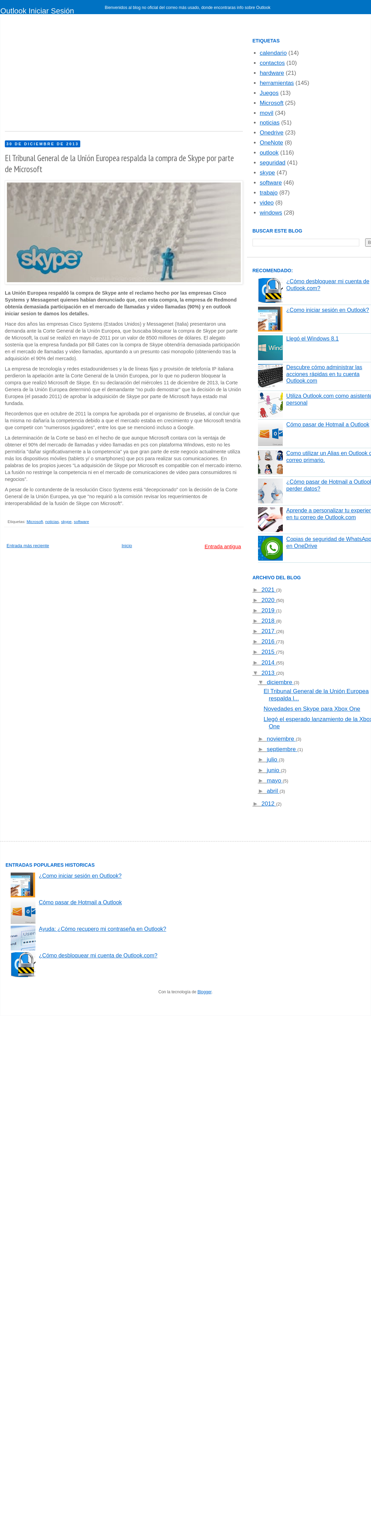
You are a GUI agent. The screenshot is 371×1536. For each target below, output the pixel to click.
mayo (275, 780)
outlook (269, 152)
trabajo (269, 192)
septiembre (282, 749)
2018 (268, 621)
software (81, 521)
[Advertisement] (133, 76)
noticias (52, 521)
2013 (268, 673)
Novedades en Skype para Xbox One (312, 709)
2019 (268, 610)
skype (66, 521)
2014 (268, 662)
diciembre (280, 682)
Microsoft (35, 521)
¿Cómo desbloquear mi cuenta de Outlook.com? (98, 955)
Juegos (269, 93)
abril (273, 791)
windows (271, 212)
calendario (273, 53)
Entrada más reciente (28, 545)
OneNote (271, 142)
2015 (268, 652)
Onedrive (272, 132)
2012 (268, 803)
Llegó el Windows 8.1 (312, 339)
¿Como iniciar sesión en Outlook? (327, 310)
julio (273, 759)
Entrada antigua (223, 546)
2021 (268, 590)
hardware (272, 73)
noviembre (281, 739)
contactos (272, 63)
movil (267, 113)
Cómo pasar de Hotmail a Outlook (327, 424)
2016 (268, 641)
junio (274, 770)
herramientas (277, 83)
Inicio (127, 545)
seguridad (273, 162)
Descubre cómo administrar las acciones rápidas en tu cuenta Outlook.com (324, 373)
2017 (268, 631)
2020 (268, 600)
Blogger (204, 991)
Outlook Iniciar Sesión (37, 11)
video (267, 202)
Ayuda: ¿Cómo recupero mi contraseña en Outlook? (102, 929)
